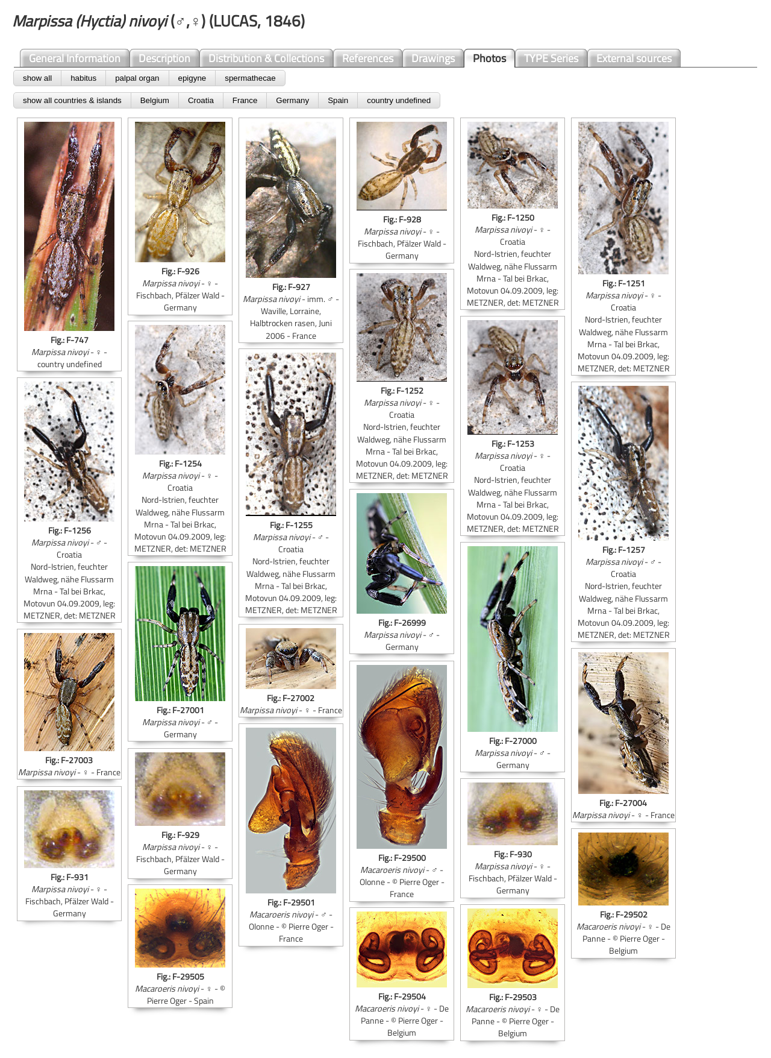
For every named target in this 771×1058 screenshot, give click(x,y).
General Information (74, 58)
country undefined (399, 100)
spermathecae (250, 78)
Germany (292, 100)
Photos (489, 58)
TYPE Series (551, 58)
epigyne (192, 78)
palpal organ (137, 78)
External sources (634, 58)
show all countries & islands (72, 100)
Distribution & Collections (266, 58)
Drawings (433, 58)
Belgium (154, 100)
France (245, 100)
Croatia (201, 100)
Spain (338, 100)
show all (37, 78)
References (367, 58)
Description (164, 58)
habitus (83, 78)
